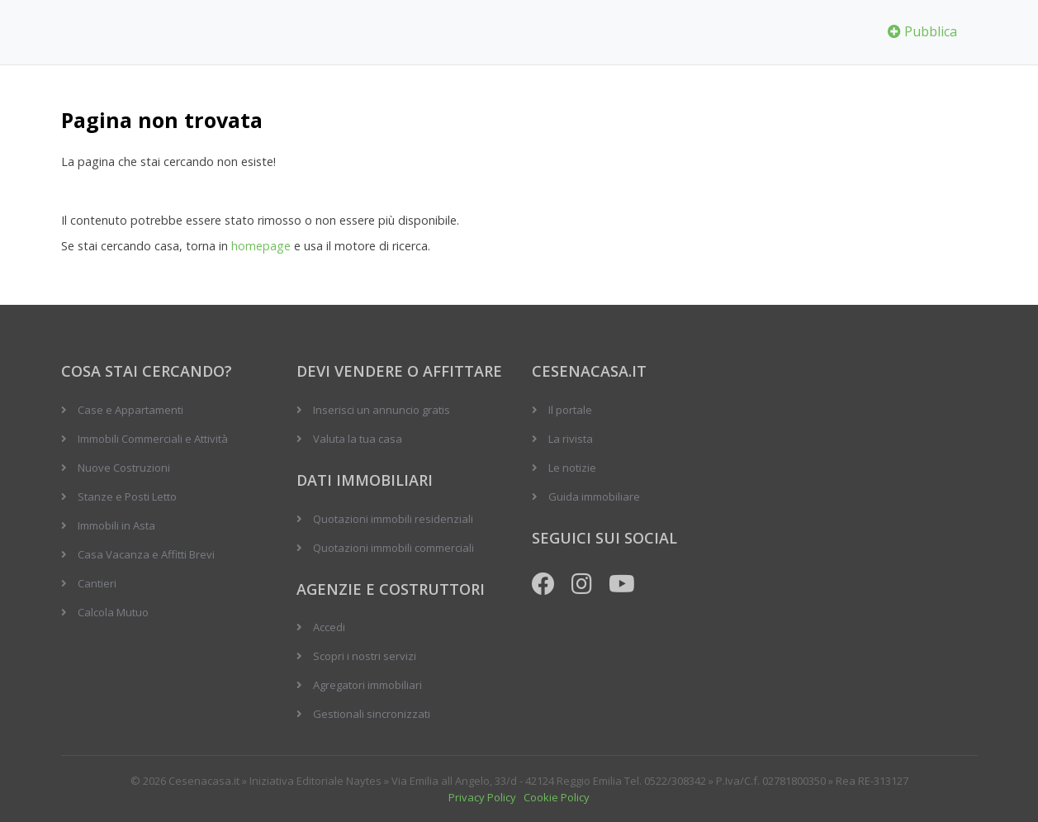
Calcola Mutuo (113, 612)
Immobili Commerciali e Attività (153, 438)
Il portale (570, 409)
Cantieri (97, 583)
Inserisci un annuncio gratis (381, 409)
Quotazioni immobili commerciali (393, 547)
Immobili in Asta (116, 525)
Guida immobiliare (594, 496)
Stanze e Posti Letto (127, 496)
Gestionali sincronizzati (371, 713)
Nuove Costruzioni (124, 467)
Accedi (329, 627)
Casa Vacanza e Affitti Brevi (146, 554)
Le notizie (572, 467)
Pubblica (922, 31)
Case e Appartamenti (130, 409)
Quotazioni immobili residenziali (393, 518)
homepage (261, 246)
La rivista (570, 438)
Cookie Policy (557, 797)
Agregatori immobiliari (367, 684)
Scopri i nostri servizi (364, 656)
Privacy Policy (482, 797)
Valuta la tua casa (357, 438)
